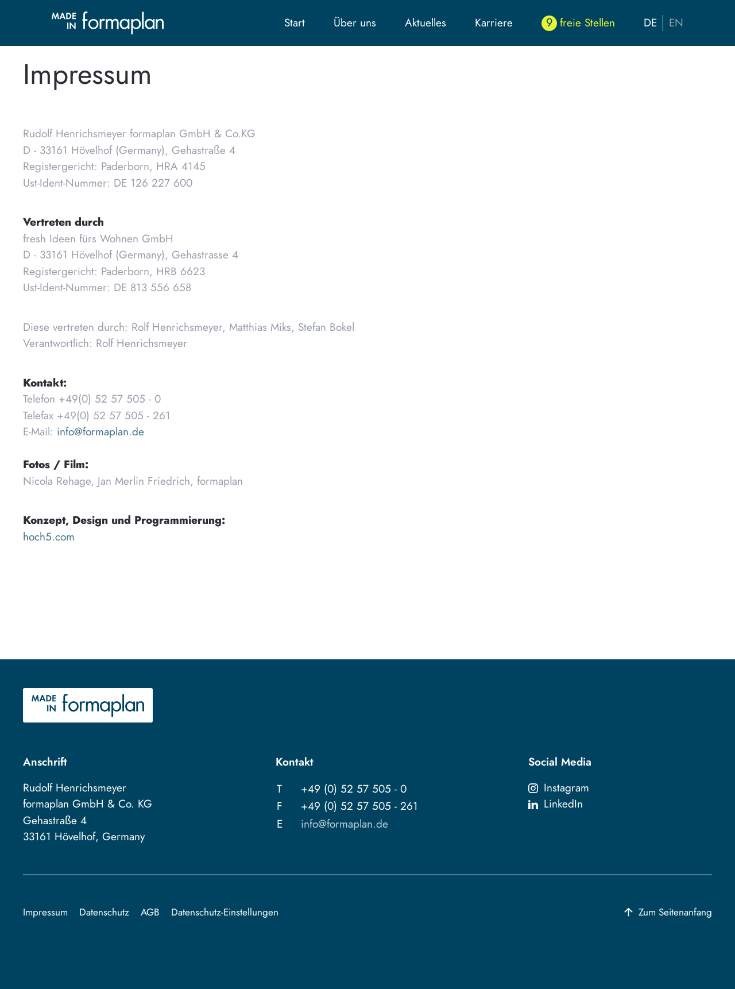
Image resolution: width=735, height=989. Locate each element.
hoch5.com (49, 536)
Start (294, 22)
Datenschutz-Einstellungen (224, 912)
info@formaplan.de (100, 431)
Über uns (355, 22)
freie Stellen (587, 22)
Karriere (494, 22)
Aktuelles (425, 22)
